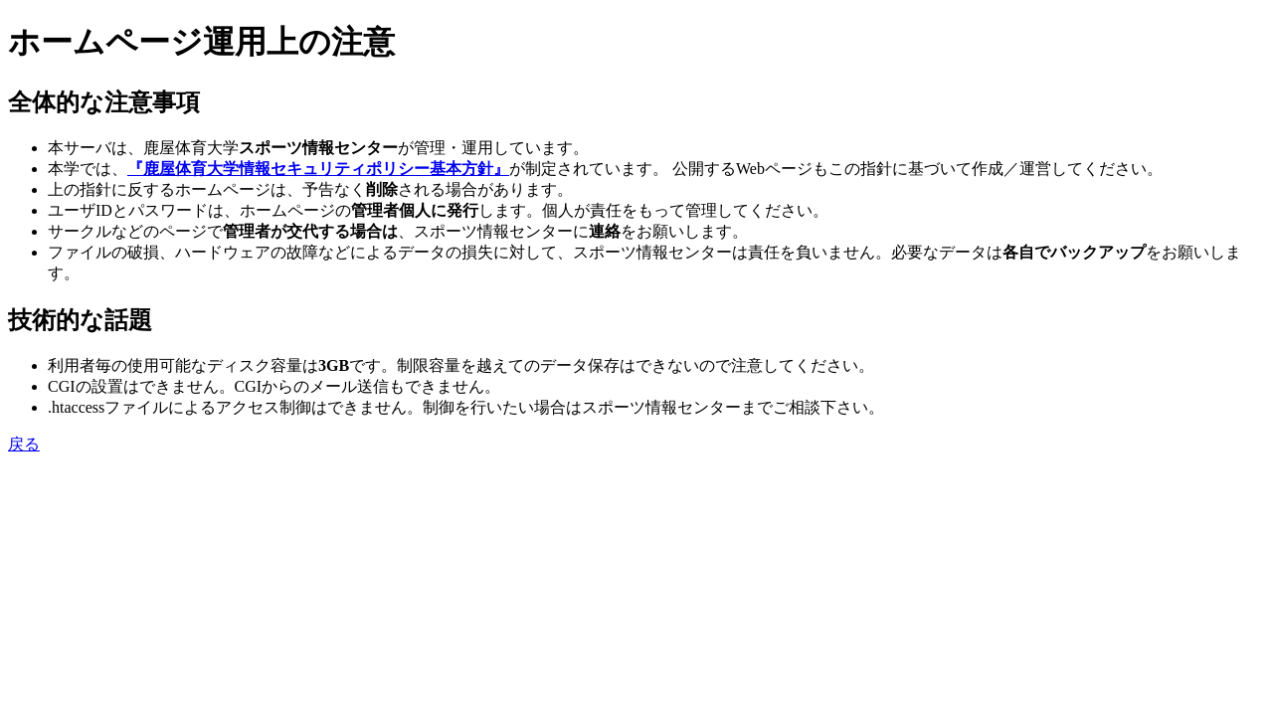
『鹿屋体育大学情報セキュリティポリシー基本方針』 (318, 168)
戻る (24, 444)
